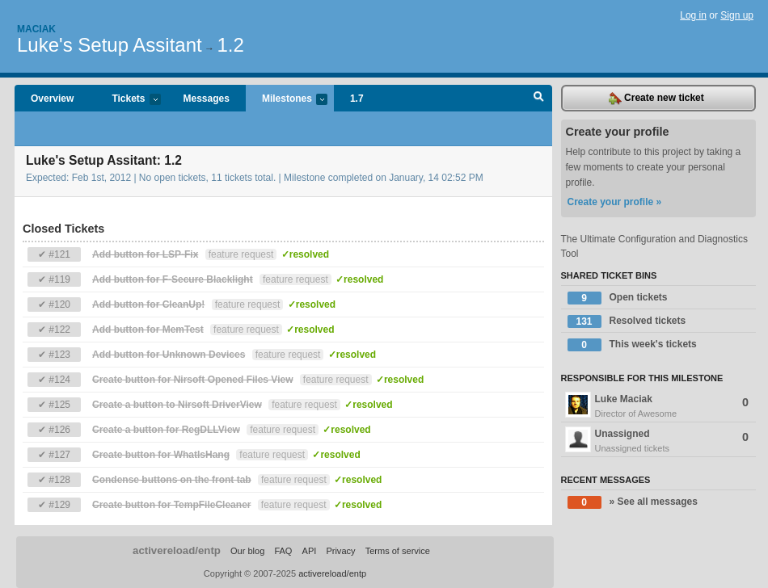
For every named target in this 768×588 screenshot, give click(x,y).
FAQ (283, 551)
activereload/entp (177, 550)
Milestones (286, 100)
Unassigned (659, 441)
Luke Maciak (659, 406)
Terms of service (397, 551)
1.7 (357, 98)
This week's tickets (632, 344)
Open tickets (618, 298)
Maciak (36, 29)
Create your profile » (615, 202)
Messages (207, 98)
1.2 (230, 45)
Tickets (127, 100)
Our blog (247, 551)
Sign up (736, 15)
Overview (52, 98)
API (309, 551)
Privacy (340, 551)
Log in (693, 15)
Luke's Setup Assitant (109, 45)
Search (538, 98)
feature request (241, 254)
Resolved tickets (627, 321)
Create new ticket (656, 98)
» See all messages (633, 502)
